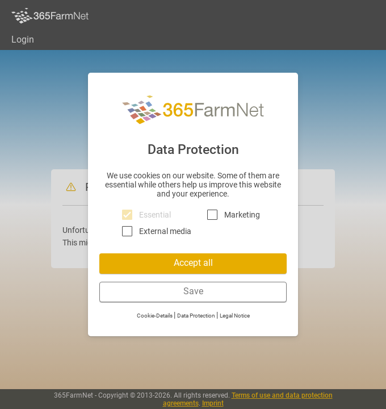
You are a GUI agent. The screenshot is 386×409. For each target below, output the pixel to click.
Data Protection (196, 315)
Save (193, 291)
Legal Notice (235, 315)
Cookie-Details (155, 315)
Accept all (193, 262)
